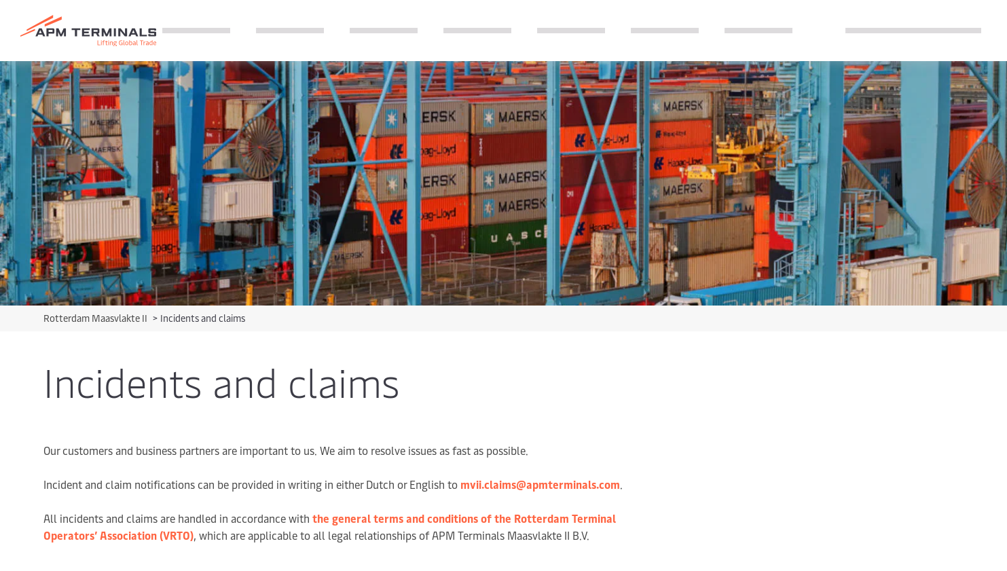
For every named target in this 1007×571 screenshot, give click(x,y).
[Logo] (88, 31)
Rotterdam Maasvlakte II (96, 318)
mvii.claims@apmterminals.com (540, 484)
